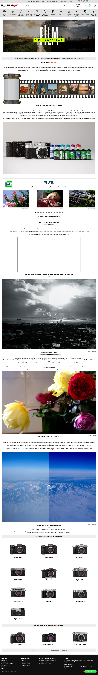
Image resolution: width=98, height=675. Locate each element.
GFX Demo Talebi (25, 662)
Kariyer (3, 667)
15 (56, 212)
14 (54, 212)
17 (59, 212)
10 (48, 212)
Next (93, 36)
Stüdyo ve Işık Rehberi (26, 665)
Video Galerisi (36, 1)
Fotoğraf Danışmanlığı (27, 663)
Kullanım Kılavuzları (6, 665)
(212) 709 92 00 (84, 668)
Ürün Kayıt (24, 660)
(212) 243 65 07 (68, 668)
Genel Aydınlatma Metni (45, 662)
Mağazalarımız (64, 1)
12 (51, 212)
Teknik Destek (55, 1)
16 (57, 212)
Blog (29, 1)
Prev (5, 36)
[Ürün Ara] (43, 5)
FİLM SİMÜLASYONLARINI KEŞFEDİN (49, 216)
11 (49, 212)
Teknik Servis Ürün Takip (7, 663)
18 (60, 212)
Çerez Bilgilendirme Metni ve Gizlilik (48, 660)
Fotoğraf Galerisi (45, 1)
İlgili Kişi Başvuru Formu (45, 663)
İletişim (71, 1)
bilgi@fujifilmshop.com (70, 664)
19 (62, 212)
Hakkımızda (4, 660)
